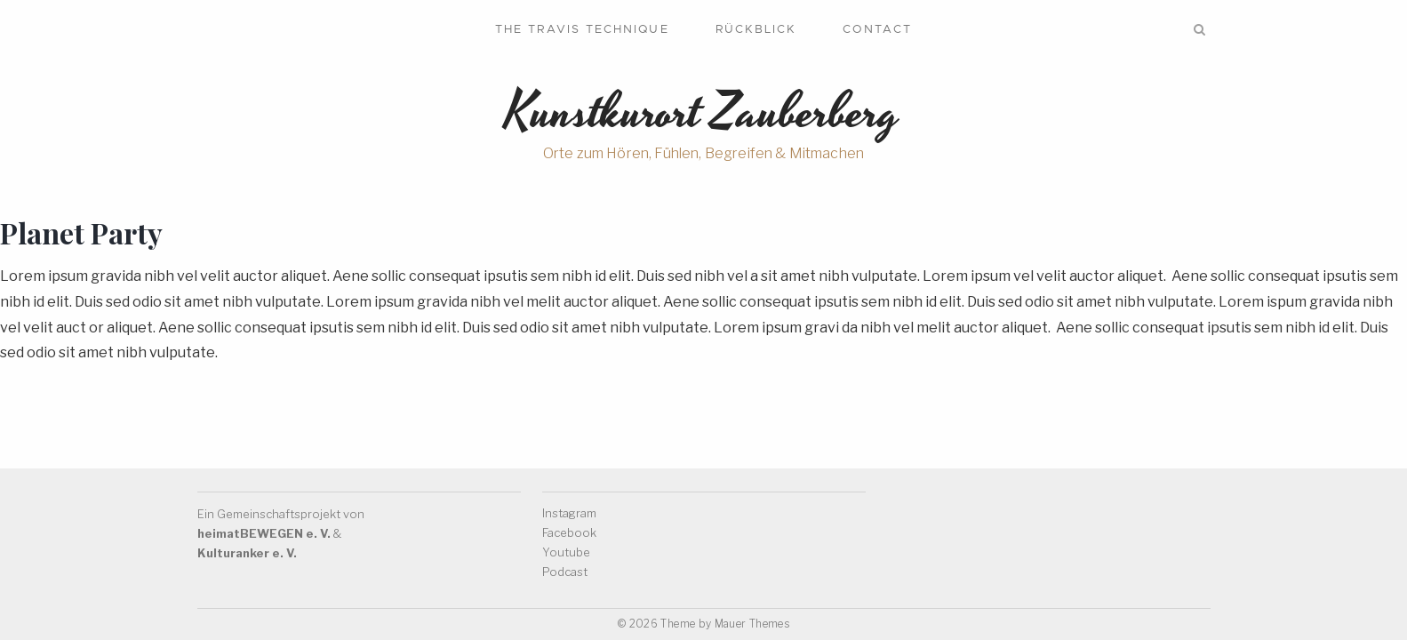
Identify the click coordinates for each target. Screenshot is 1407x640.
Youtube (566, 552)
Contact (877, 28)
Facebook (569, 532)
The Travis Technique (582, 28)
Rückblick (756, 28)
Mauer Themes (752, 623)
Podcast (565, 571)
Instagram (569, 513)
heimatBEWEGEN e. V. (264, 533)
